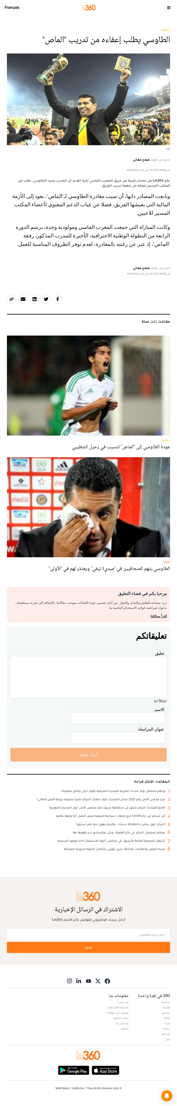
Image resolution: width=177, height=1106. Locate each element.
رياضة (166, 29)
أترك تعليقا (89, 754)
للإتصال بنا (122, 1023)
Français (12, 7)
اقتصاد (166, 1007)
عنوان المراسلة (151, 729)
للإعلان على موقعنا (117, 1012)
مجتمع (166, 1012)
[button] (166, 1095)
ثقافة (167, 1018)
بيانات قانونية (120, 1018)
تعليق (159, 653)
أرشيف (124, 1028)
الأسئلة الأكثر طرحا (117, 1007)
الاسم (159, 709)
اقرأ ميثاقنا (158, 616)
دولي (167, 1039)
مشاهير (165, 1033)
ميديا (167, 1023)
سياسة (165, 1002)
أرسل (88, 947)
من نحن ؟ (122, 1002)
